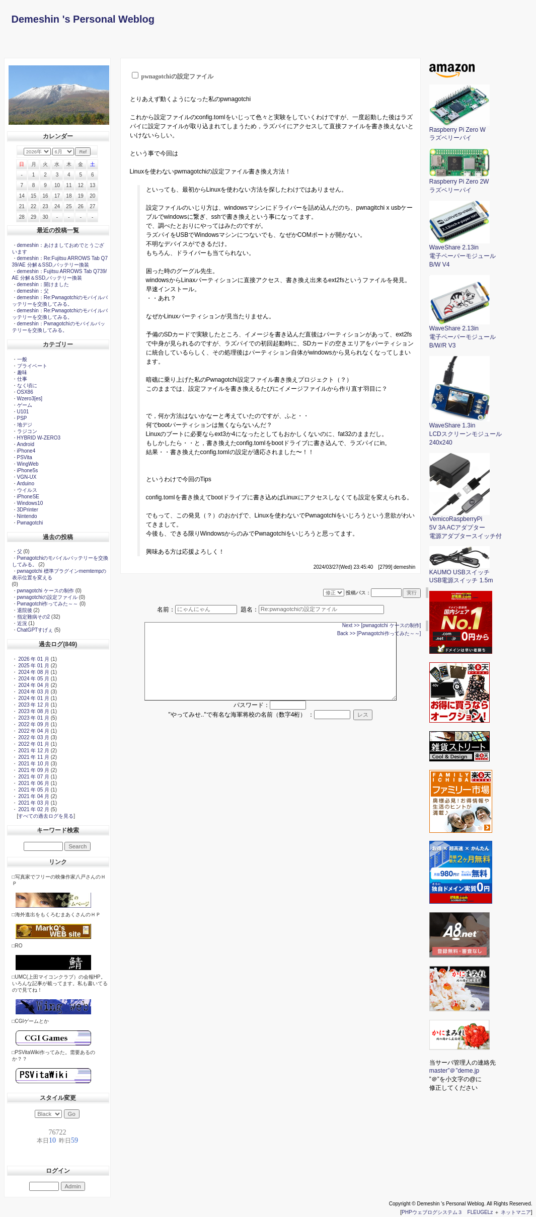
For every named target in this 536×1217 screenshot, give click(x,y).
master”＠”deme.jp (454, 1070)
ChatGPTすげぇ (35, 630)
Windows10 (30, 503)
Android (25, 444)
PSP (22, 418)
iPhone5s (27, 470)
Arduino (25, 483)
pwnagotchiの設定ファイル (47, 597)
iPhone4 (26, 451)
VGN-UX (27, 477)
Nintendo (27, 516)
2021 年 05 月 (33, 790)
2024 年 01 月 (33, 698)
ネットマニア (516, 1212)
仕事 (22, 379)
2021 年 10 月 (33, 763)
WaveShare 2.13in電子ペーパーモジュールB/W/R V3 (462, 334)
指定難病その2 (33, 617)
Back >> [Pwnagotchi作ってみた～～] (379, 633)
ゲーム (24, 405)
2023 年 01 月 (33, 718)
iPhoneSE (28, 496)
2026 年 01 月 (33, 659)
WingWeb (28, 464)
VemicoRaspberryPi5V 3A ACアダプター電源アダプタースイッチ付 (465, 524)
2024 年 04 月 (33, 685)
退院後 (24, 610)
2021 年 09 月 (33, 770)
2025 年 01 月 (33, 665)
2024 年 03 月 (33, 691)
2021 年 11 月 (33, 757)
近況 (22, 623)
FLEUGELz (480, 1212)
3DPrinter (27, 509)
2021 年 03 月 (33, 803)
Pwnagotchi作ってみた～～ (48, 603)
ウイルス (27, 490)
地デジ (24, 424)
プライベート (32, 366)
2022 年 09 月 (33, 724)
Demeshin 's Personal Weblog (83, 19)
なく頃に (27, 385)
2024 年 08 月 (33, 672)
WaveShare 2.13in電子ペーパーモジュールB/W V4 (462, 253)
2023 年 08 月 (33, 711)
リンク (58, 861)
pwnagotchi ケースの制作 (45, 590)
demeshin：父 (33, 291)
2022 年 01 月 (33, 744)
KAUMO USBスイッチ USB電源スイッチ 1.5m (461, 573)
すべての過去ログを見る (45, 816)
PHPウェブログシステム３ (432, 1212)
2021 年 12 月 (33, 750)
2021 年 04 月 (33, 796)
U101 (23, 411)
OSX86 (25, 392)
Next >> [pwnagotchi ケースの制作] (381, 625)
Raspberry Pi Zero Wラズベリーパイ (459, 131)
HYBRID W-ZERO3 (39, 438)
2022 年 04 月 (33, 731)
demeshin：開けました (43, 284)
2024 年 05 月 (33, 678)
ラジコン (27, 431)
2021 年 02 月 (33, 809)
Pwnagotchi (30, 523)
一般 (22, 359)
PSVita (24, 457)
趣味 (22, 372)
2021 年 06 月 (33, 783)
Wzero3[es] (30, 398)
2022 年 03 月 (33, 737)
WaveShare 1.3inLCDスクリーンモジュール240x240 (465, 431)
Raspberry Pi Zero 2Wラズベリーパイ (459, 183)
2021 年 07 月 (33, 776)
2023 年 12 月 (33, 705)
